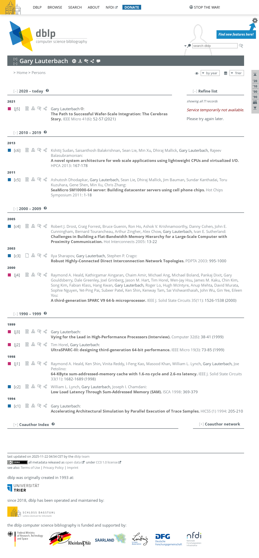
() (77, 118)
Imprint (72, 467)
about (94, 7)
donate (131, 7)
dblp (37, 7)
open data (73, 462)
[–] (195, 91)
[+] (201, 423)
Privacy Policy (53, 467)
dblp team (82, 456)
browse (55, 7)
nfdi (110, 7)
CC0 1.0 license (107, 462)
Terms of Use (30, 467)
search (75, 7)
